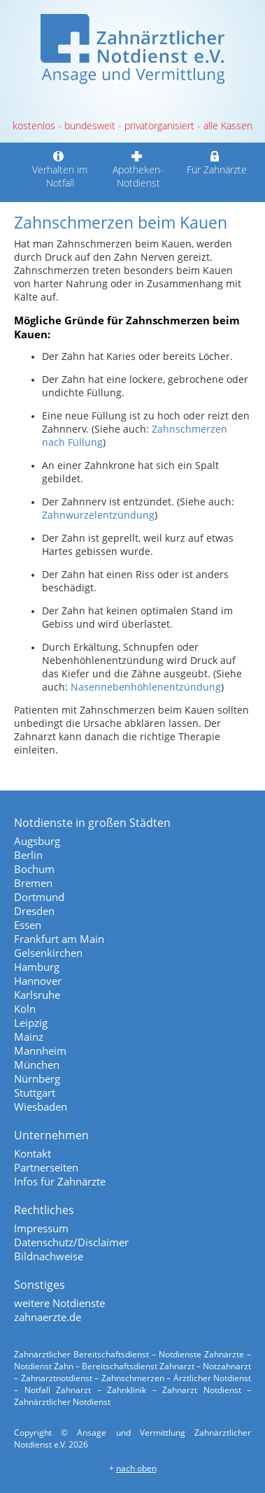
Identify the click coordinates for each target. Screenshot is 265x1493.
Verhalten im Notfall (59, 169)
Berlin (28, 855)
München (36, 1065)
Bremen (33, 883)
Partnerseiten (46, 1167)
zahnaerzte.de (47, 1317)
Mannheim (40, 1051)
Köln (25, 1009)
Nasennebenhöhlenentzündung (146, 686)
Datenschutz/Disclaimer (71, 1242)
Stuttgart (34, 1092)
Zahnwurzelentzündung (98, 514)
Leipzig (31, 1023)
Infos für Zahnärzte (60, 1181)
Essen (27, 925)
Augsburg (37, 841)
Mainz (28, 1037)
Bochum (34, 869)
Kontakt (32, 1153)
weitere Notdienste (59, 1303)
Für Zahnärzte (216, 163)
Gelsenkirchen (48, 953)
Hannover (38, 981)
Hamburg (36, 967)
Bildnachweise (48, 1256)
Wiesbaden (40, 1106)
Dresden (34, 911)
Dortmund (39, 897)
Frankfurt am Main (59, 939)
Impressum (41, 1228)
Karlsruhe (37, 995)
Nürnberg (37, 1079)
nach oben (136, 1468)
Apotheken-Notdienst (138, 169)
